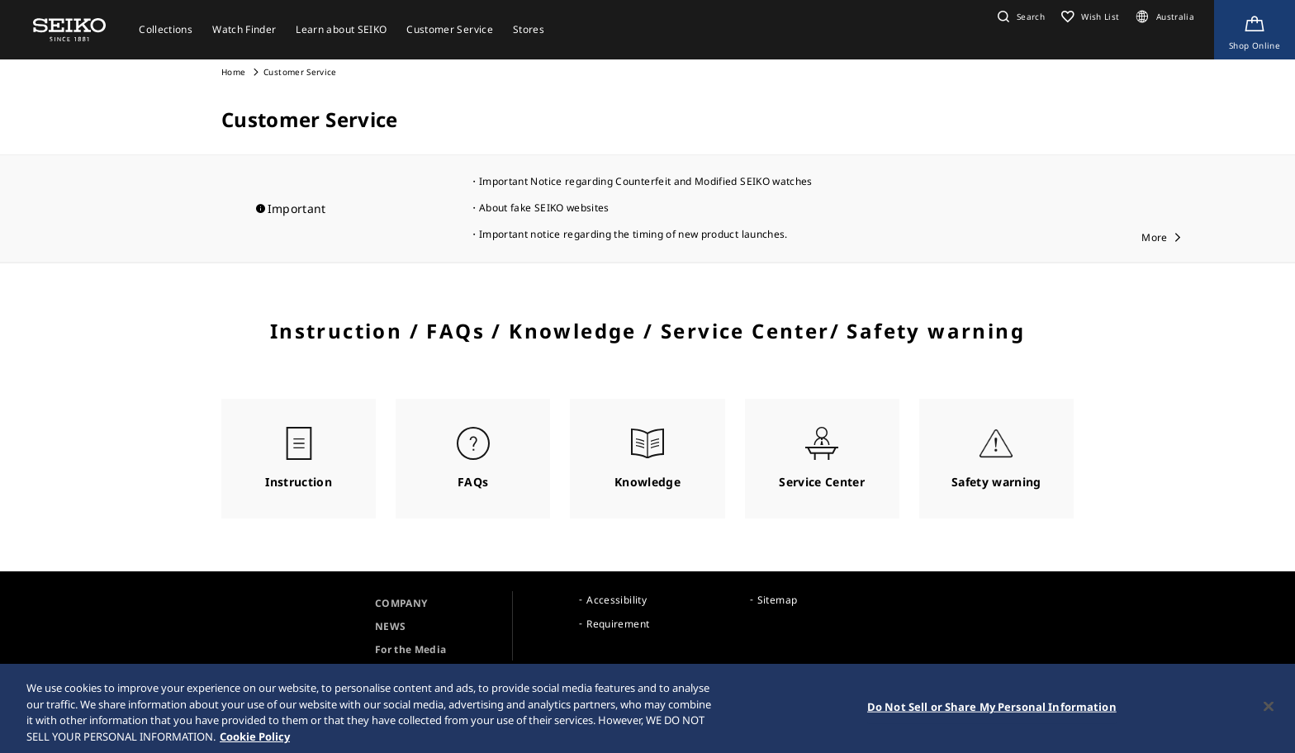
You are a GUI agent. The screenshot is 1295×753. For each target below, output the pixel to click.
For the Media (411, 649)
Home (233, 72)
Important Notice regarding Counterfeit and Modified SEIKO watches (646, 181)
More (1154, 237)
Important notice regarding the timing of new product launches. (633, 234)
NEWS (390, 626)
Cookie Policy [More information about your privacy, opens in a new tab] (255, 738)
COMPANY (401, 603)
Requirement (617, 624)
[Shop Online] (1254, 29)
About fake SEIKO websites (544, 208)
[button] (1019, 16)
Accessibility (616, 600)
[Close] (1268, 708)
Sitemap (777, 600)
